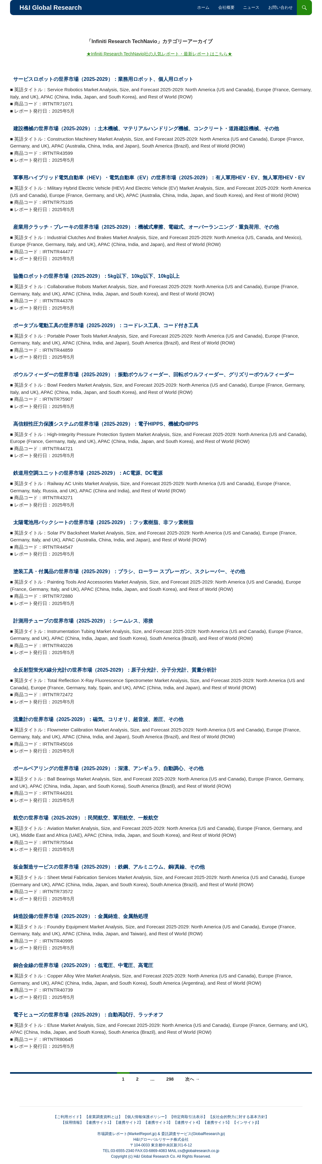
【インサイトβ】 (246, 1122)
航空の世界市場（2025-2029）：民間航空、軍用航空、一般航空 (85, 817)
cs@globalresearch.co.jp (198, 1151)
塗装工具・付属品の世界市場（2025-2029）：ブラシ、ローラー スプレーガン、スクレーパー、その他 (129, 571)
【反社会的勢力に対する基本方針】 (238, 1117)
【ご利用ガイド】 (68, 1117)
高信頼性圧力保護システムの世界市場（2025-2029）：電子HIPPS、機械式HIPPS (105, 424)
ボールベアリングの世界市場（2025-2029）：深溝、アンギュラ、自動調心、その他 (108, 768)
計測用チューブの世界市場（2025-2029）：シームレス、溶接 (83, 621)
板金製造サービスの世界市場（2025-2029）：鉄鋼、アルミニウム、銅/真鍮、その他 (109, 867)
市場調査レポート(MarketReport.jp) (127, 1134)
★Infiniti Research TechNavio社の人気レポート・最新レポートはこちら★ (159, 53)
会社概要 (226, 7)
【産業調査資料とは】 (103, 1117)
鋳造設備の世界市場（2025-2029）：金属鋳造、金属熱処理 (80, 916)
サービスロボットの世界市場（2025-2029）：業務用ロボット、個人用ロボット (103, 79)
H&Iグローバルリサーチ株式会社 (161, 1139)
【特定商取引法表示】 (188, 1117)
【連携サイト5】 (217, 1122)
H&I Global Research (50, 7)
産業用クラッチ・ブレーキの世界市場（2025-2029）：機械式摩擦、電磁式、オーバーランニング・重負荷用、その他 (146, 227)
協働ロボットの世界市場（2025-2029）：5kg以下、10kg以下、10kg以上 (96, 276)
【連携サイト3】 (158, 1122)
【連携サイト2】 (128, 1122)
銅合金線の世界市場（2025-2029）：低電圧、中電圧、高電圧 (83, 965)
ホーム (203, 7)
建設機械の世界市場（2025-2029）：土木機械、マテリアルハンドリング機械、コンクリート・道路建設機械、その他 (146, 128)
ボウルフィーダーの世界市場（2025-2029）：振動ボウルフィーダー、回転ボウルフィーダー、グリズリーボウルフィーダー (153, 374)
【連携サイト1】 (99, 1122)
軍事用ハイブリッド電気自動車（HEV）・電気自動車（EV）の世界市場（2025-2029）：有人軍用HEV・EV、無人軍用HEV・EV (159, 177)
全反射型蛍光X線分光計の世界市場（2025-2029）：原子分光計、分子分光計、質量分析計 (115, 670)
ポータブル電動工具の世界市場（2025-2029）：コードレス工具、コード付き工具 (105, 325)
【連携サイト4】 (187, 1122)
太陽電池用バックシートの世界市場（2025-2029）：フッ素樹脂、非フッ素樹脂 (103, 522)
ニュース (251, 7)
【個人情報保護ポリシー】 (146, 1117)
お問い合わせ (280, 7)
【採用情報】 (72, 1122)
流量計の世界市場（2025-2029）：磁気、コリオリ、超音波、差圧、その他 (98, 719)
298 (170, 1079)
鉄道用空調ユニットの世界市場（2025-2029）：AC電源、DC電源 (88, 473)
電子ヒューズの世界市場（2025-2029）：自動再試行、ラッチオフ (88, 1014)
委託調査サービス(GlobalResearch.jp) (193, 1134)
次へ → (192, 1079)
